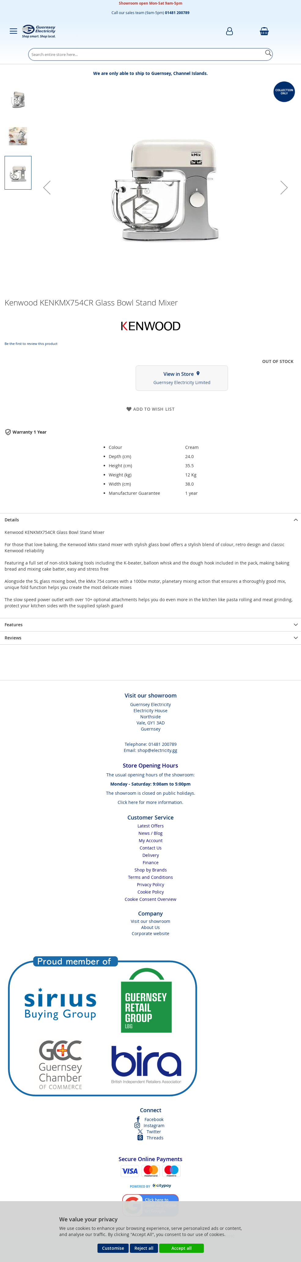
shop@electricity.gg (157, 750)
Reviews (13, 638)
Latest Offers (151, 826)
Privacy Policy (150, 884)
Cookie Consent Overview (150, 899)
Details (12, 520)
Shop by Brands (150, 870)
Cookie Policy (151, 892)
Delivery (150, 855)
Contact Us (151, 848)
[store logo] (39, 31)
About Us (150, 927)
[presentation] (150, 519)
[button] (47, 187)
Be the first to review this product (31, 343)
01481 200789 (163, 744)
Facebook (154, 1119)
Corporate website (150, 933)
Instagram (154, 1125)
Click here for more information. (150, 802)
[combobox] (150, 54)
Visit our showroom (150, 921)
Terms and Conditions (150, 877)
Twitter (154, 1131)
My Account (151, 840)
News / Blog (150, 833)
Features (14, 624)
